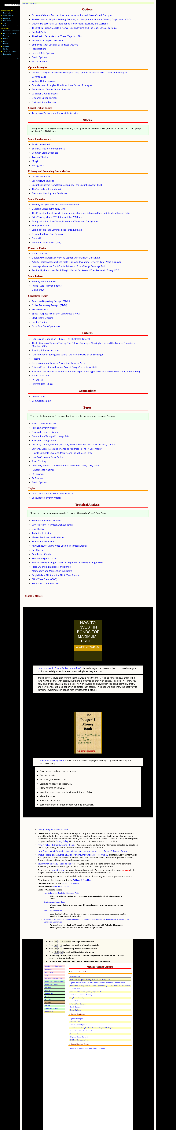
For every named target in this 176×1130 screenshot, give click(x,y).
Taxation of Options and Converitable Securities (87, 1037)
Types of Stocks (40, 157)
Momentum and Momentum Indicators (52, 570)
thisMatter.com (27, 3)
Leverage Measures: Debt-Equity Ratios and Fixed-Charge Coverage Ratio (69, 266)
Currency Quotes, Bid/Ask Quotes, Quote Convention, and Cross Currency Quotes (73, 444)
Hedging (36, 358)
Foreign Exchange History (45, 432)
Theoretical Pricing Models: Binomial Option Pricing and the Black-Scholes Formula (100, 974)
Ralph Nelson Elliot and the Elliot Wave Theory (55, 575)
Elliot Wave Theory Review (45, 583)
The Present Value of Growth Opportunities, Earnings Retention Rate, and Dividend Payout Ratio (81, 213)
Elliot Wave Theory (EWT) (44, 579)
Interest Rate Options (43, 53)
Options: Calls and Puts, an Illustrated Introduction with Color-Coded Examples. (72, 15)
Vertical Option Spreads (44, 81)
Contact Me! (20, 58)
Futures (6, 44)
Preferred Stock (40, 309)
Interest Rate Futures (42, 383)
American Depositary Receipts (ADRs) (51, 301)
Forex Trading (39, 461)
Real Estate (7, 21)
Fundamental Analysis (43, 469)
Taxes (5, 23)
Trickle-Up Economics (53, 898)
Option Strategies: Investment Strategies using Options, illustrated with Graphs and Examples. (80, 72)
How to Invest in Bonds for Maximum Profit (60, 662)
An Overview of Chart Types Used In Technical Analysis (59, 545)
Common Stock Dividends (45, 152)
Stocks (5, 49)
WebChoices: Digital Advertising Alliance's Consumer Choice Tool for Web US (73, 842)
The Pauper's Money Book (51, 748)
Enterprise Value (40, 225)
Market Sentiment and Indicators (49, 537)
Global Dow (38, 289)
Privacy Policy (62, 829)
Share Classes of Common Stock (48, 148)
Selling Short (38, 165)
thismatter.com (58, 858)
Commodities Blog (41, 400)
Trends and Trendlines (43, 541)
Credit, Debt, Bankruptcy (54, 954)
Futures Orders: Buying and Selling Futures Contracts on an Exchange (67, 354)
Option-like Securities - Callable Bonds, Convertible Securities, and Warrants (97, 971)
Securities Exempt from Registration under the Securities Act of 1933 (67, 184)
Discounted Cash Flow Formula (48, 234)
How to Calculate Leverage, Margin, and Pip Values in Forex (62, 452)
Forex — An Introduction (44, 423)
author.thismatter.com (60, 874)
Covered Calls (39, 76)
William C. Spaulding (82, 868)
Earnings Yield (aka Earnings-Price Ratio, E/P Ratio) (57, 229)
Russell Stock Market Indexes (47, 285)
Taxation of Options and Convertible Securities (55, 113)
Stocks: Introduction (42, 144)
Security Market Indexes (44, 281)
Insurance (6, 18)
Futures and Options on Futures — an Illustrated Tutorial (61, 338)
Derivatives (49, 981)
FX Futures (37, 379)
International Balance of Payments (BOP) (52, 493)
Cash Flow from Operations (46, 326)
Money (35, 3)
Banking (6, 36)
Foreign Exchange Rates (44, 440)
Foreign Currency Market (44, 427)
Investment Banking (42, 176)
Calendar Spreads (76, 1022)
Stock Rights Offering (42, 317)
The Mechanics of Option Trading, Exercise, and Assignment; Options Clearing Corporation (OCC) (81, 19)
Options (6, 46)
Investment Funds (9, 33)
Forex (5, 41)
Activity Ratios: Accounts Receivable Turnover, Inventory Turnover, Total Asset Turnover (76, 261)
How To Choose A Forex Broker (48, 457)
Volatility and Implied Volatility (47, 40)
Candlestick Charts (41, 554)
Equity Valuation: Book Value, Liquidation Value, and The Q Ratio (65, 221)
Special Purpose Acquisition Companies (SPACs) (56, 313)
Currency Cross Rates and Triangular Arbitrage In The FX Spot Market (67, 448)
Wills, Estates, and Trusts (12, 26)
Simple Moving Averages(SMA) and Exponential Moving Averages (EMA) (68, 562)
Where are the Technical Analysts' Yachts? (53, 524)
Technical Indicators (42, 533)
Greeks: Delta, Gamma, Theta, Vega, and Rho (86, 980)
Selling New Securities (43, 180)
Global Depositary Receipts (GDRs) (49, 305)
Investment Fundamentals (12, 31)
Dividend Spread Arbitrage (45, 102)
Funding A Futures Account (45, 350)
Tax (46, 963)
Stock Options (75, 964)
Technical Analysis (10, 51)
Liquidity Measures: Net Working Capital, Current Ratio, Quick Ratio (66, 257)
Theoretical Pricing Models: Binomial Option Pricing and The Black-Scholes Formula (74, 27)
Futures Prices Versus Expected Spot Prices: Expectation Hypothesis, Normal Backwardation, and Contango (86, 371)
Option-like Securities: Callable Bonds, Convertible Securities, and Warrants (70, 23)
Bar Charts (37, 550)
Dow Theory (38, 528)
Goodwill (36, 238)
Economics (7, 54)
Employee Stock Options (79, 986)
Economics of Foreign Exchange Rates (51, 436)
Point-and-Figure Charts (44, 558)
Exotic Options (39, 57)
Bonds (5, 38)
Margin (35, 161)
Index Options (39, 48)
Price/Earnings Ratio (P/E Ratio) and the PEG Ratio (57, 217)
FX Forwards (38, 473)
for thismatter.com (53, 817)
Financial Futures (40, 375)
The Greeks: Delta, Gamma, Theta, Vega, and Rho (57, 36)
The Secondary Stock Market (46, 189)
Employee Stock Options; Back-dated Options (55, 44)
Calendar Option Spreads (45, 93)
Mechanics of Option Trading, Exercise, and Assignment (90, 967)
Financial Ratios (40, 253)
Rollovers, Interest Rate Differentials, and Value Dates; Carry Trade (66, 465)
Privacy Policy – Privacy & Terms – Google (56, 832)
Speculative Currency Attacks (46, 497)
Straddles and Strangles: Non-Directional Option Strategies (62, 85)
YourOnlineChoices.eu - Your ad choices (56, 851)
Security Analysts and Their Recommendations (55, 204)
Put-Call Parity (39, 32)
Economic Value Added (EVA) (46, 242)
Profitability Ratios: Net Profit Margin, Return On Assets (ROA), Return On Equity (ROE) (75, 270)
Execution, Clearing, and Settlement (50, 193)
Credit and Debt (9, 16)
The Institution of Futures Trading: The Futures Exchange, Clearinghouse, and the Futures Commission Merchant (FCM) (84, 345)
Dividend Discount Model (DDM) (48, 208)
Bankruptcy (7, 13)
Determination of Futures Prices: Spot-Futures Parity (58, 363)
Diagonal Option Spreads (44, 97)
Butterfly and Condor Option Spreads (51, 89)
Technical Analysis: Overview (46, 520)
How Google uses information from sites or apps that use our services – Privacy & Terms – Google (82, 839)
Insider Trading (39, 322)
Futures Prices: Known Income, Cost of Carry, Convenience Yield (64, 367)
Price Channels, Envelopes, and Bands (51, 566)
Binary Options (39, 61)
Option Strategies (76, 1007)
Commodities (39, 396)
